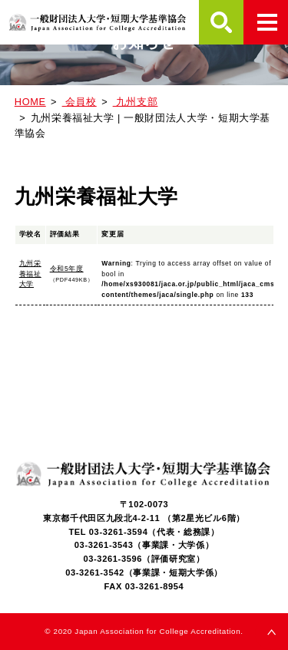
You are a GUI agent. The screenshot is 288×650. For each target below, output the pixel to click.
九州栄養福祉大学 (30, 273)
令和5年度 (67, 268)
